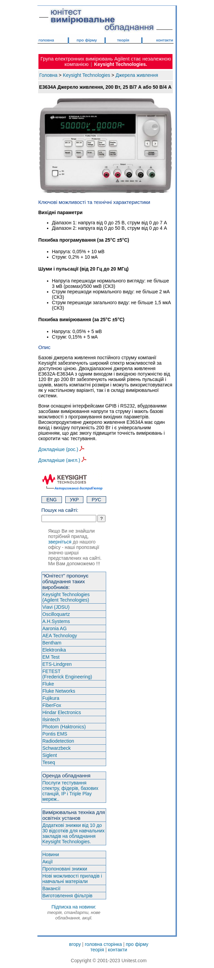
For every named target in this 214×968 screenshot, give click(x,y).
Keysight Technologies (86, 75)
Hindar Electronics (62, 712)
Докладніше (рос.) (61, 449)
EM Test (51, 657)
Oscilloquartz (56, 614)
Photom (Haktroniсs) (64, 726)
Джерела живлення (137, 75)
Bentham (52, 642)
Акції (48, 861)
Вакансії (52, 888)
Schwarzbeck (57, 748)
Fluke (48, 684)
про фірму (137, 944)
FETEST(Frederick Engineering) (67, 674)
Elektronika (54, 650)
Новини (51, 854)
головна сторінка (103, 944)
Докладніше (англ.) (62, 460)
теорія (97, 949)
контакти (117, 949)
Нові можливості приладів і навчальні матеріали (72, 878)
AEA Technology (60, 635)
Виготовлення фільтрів (68, 895)
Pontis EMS (55, 734)
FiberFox (52, 705)
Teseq (49, 762)
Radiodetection (58, 741)
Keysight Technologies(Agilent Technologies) (66, 597)
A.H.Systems (56, 621)
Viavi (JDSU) (56, 607)
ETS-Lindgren (57, 664)
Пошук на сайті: (60, 510)
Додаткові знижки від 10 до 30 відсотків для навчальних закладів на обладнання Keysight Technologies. (74, 833)
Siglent (50, 755)
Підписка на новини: (73, 912)
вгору (75, 944)
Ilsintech (51, 719)
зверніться (59, 541)
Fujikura (51, 698)
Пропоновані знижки (65, 868)
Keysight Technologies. (120, 64)
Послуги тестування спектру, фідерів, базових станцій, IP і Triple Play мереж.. (70, 791)
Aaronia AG (55, 628)
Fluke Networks (59, 691)
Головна (48, 75)
